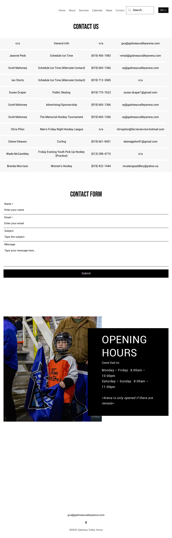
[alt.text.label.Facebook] (86, 522)
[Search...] (139, 10)
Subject (9, 231)
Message (9, 244)
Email (7, 217)
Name (7, 204)
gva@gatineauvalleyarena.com (86, 515)
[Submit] (86, 273)
